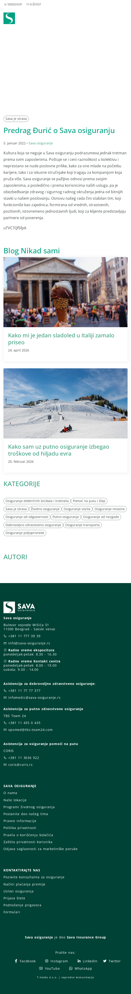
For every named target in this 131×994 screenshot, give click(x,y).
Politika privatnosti (19, 828)
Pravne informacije (19, 821)
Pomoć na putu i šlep (89, 501)
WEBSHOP (14, 4)
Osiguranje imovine (110, 509)
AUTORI (15, 556)
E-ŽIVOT (35, 4)
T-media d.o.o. (47, 977)
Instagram (56, 961)
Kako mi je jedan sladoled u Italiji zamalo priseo (61, 338)
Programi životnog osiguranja (29, 807)
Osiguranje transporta (82, 525)
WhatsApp (80, 968)
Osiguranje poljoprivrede (25, 533)
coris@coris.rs (20, 764)
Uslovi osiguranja (18, 891)
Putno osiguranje (66, 517)
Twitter (112, 961)
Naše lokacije (15, 800)
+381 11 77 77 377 (24, 690)
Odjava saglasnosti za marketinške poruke (40, 849)
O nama (10, 793)
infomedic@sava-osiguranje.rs (34, 697)
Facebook (25, 961)
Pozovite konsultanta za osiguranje (34, 877)
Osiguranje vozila (77, 509)
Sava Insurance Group (86, 937)
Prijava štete (14, 898)
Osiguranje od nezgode (101, 517)
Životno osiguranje (45, 509)
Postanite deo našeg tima (25, 814)
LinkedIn (87, 961)
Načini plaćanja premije (24, 884)
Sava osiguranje (41, 143)
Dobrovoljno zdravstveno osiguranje (33, 525)
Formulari (11, 912)
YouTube (49, 968)
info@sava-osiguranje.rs (29, 643)
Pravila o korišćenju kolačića (28, 835)
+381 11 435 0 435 (24, 723)
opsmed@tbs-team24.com (30, 729)
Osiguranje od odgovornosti (27, 517)
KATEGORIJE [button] (21, 483)
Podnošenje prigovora (22, 905)
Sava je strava (16, 118)
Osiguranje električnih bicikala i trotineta (37, 501)
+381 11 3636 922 (23, 757)
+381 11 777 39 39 (24, 636)
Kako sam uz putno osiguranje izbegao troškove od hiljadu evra (58, 450)
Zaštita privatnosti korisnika (27, 842)
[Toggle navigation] (125, 19)
